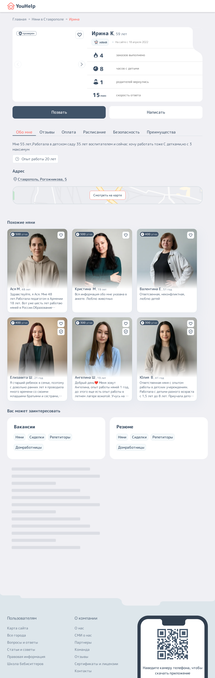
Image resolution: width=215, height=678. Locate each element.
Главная (22, 19)
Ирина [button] (74, 19)
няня (100, 42)
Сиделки (37, 437)
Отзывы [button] (47, 132)
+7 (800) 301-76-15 (24, 637)
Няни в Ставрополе (50, 19)
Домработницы (28, 447)
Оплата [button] (69, 132)
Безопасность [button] (126, 132)
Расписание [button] (94, 132)
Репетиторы (60, 437)
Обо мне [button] (24, 132)
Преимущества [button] (161, 132)
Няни (19, 437)
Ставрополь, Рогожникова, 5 (40, 179)
